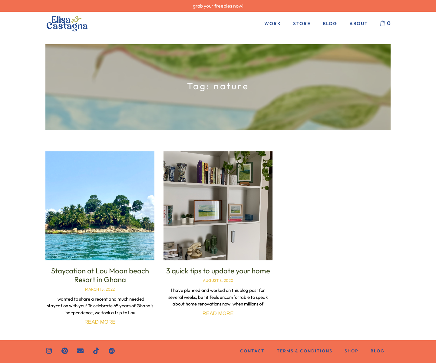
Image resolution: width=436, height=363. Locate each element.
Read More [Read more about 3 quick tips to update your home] (218, 313)
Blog (330, 23)
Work (272, 23)
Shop (351, 351)
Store (302, 23)
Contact (252, 351)
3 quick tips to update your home (218, 270)
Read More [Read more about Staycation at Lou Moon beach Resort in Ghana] (100, 322)
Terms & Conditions (304, 351)
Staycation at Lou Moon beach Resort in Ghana (100, 275)
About (358, 23)
